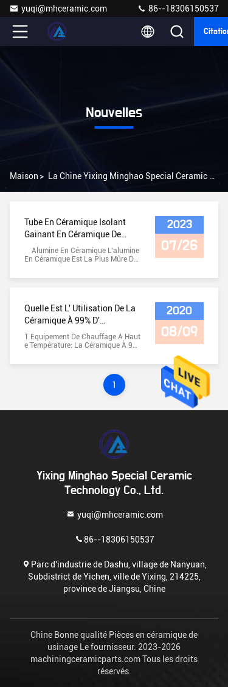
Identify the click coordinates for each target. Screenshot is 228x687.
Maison (24, 176)
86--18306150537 (178, 8)
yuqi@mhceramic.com (58, 8)
